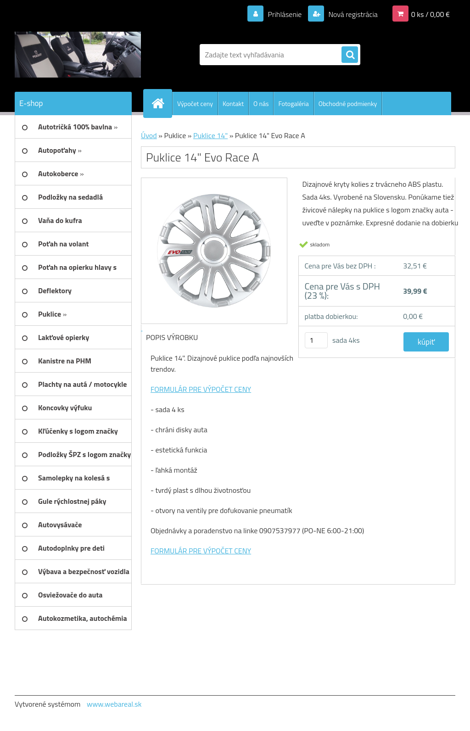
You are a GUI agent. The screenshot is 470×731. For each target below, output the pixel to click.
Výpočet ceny (195, 103)
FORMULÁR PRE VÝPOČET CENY (201, 389)
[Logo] (78, 55)
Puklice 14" (210, 135)
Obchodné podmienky (348, 103)
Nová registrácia (352, 14)
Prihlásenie (284, 14)
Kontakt (233, 103)
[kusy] (316, 340)
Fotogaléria (293, 103)
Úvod (149, 135)
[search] (349, 55)
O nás (261, 103)
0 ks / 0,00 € (430, 14)
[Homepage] (161, 103)
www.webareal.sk (114, 703)
